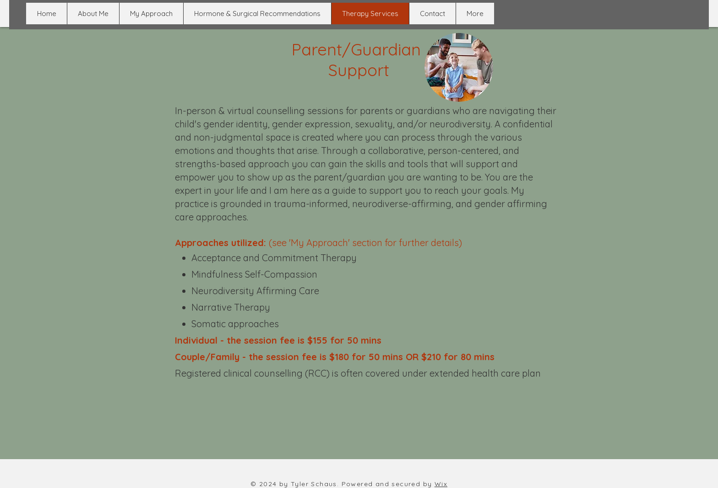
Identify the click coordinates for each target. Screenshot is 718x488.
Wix (441, 484)
